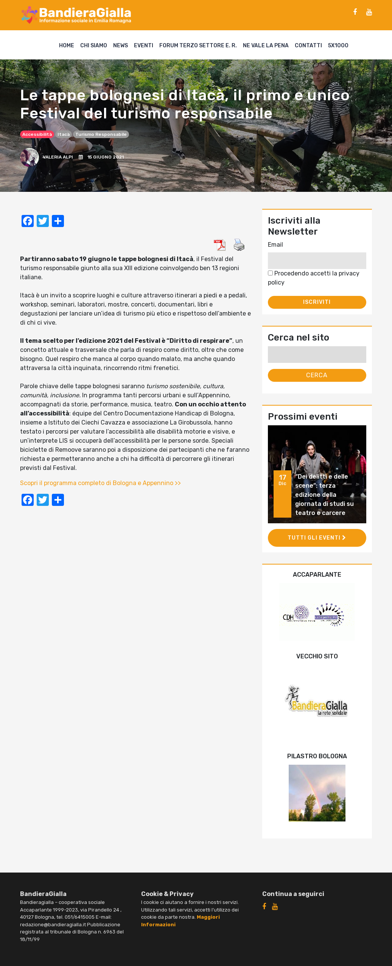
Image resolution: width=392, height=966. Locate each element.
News (120, 45)
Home (66, 45)
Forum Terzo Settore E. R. (198, 45)
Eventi (143, 45)
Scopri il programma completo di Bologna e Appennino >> (100, 483)
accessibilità (37, 134)
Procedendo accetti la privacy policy (313, 278)
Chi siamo (93, 45)
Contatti (308, 45)
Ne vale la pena (266, 45)
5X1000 (338, 45)
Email (275, 244)
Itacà (64, 134)
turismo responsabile (101, 134)
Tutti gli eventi (317, 538)
